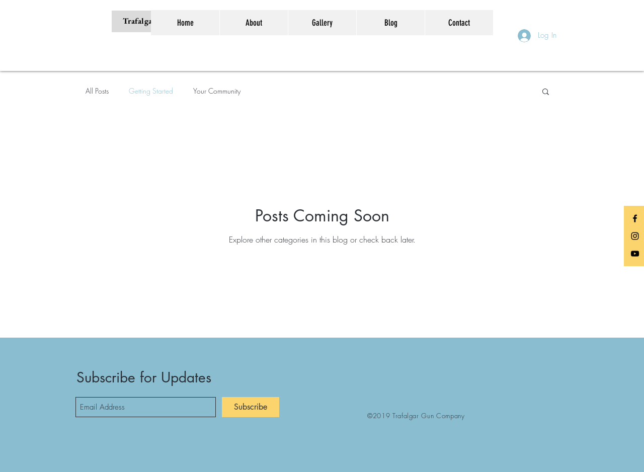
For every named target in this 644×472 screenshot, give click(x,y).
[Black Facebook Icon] (635, 218)
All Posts (97, 91)
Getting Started (151, 91)
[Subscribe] (250, 407)
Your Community (216, 91)
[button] (545, 92)
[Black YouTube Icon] (635, 254)
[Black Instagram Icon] (635, 236)
